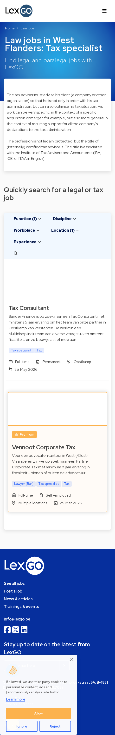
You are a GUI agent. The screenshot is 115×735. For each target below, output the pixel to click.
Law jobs (27, 28)
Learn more (15, 699)
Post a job (13, 591)
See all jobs (14, 583)
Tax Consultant (29, 308)
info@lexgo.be (17, 619)
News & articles (18, 598)
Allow (38, 713)
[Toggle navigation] (104, 11)
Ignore (21, 726)
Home (10, 28)
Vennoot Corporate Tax (43, 447)
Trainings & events (21, 606)
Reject (55, 726)
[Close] (72, 659)
